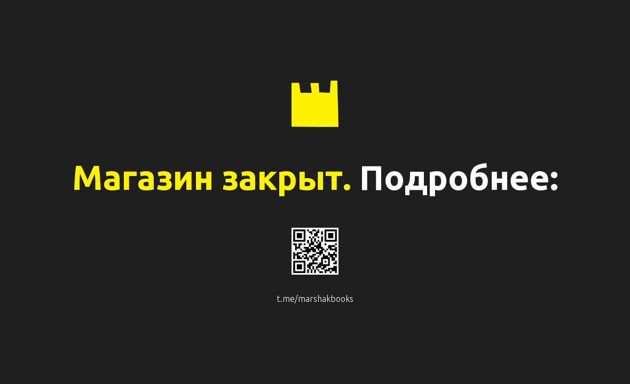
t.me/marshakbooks (315, 298)
